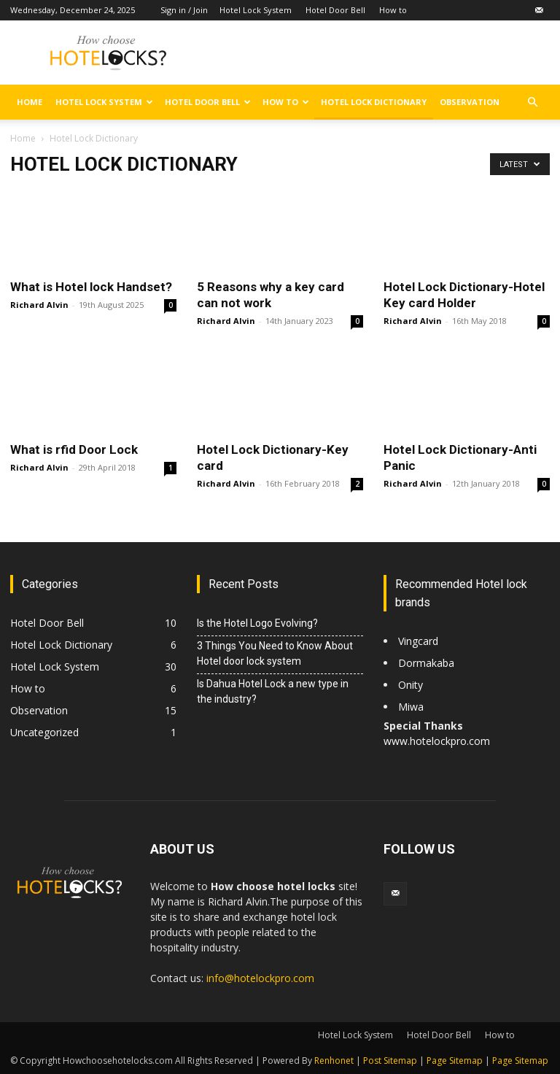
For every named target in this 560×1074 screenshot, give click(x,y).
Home (29, 101)
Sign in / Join (184, 9)
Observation (469, 101)
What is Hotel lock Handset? (91, 286)
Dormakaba (426, 663)
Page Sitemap (455, 1060)
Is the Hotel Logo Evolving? (258, 623)
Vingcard (419, 641)
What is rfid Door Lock (74, 449)
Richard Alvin (39, 304)
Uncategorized (44, 732)
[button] (532, 102)
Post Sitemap (390, 1060)
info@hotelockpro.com (260, 978)
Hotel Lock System (255, 9)
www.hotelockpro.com (437, 741)
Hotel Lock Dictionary (374, 101)
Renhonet (334, 1060)
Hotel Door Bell (335, 9)
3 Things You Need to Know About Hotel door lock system (275, 653)
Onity (410, 685)
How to (393, 9)
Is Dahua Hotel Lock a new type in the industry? (273, 691)
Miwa (411, 707)
